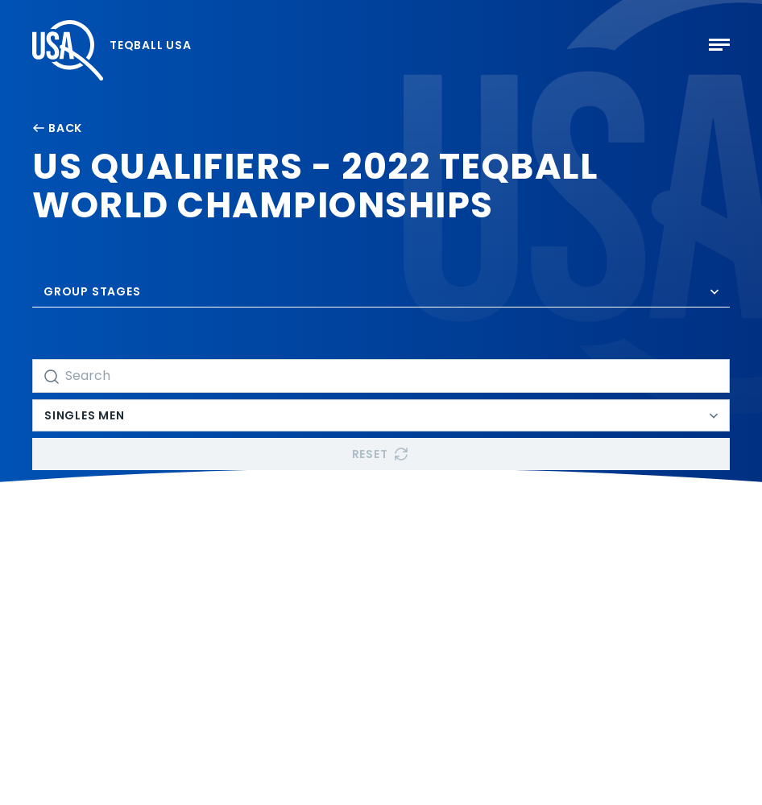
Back (57, 128)
